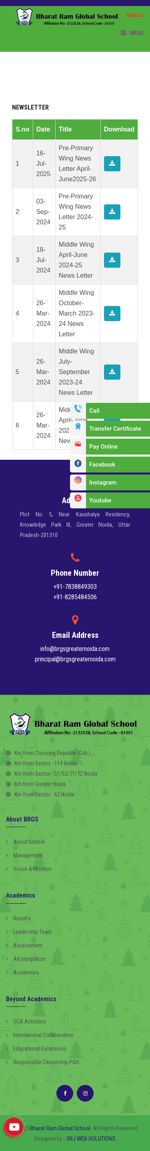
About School (25, 842)
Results (18, 918)
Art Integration (26, 959)
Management (24, 855)
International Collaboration (40, 1035)
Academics (22, 972)
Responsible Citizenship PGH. (43, 1062)
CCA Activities (26, 1021)
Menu (132, 33)
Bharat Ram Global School (60, 1128)
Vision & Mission (28, 869)
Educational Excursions (36, 1048)
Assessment (24, 945)
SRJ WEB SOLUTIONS (91, 1138)
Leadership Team (29, 932)
